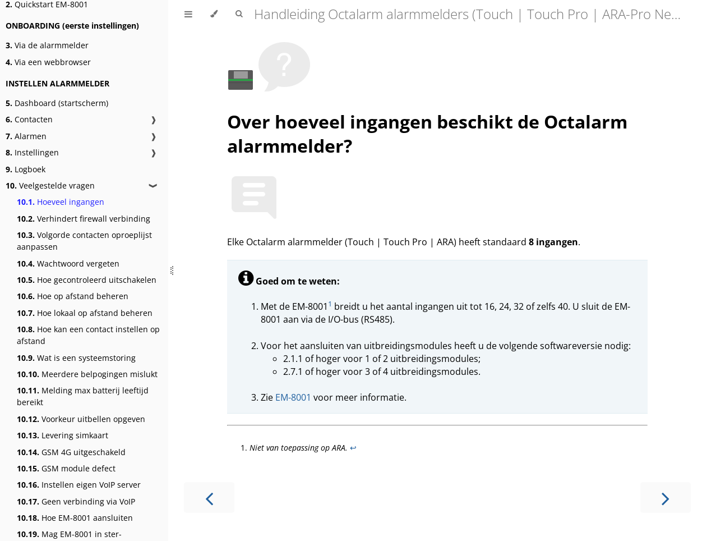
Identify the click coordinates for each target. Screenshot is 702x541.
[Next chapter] (665, 497)
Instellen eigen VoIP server (79, 484)
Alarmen (26, 136)
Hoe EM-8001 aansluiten (75, 517)
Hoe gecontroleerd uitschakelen (86, 279)
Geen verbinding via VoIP (76, 501)
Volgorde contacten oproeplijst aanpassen (84, 241)
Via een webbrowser (48, 62)
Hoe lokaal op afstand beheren (85, 313)
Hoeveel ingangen (60, 201)
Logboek (25, 169)
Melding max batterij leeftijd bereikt (83, 396)
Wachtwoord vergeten (68, 263)
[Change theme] (214, 14)
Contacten (29, 119)
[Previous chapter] (209, 497)
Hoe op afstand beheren (72, 296)
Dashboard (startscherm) (57, 103)
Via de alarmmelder (47, 45)
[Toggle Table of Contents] (188, 14)
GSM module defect (66, 468)
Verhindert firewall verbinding (83, 218)
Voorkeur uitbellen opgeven (81, 419)
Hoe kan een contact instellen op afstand (88, 335)
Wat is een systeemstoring (76, 357)
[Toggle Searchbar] (239, 14)
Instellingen (32, 152)
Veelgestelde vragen (50, 185)
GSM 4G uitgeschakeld (71, 452)
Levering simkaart (62, 435)
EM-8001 (293, 397)
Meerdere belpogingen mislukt (87, 374)
